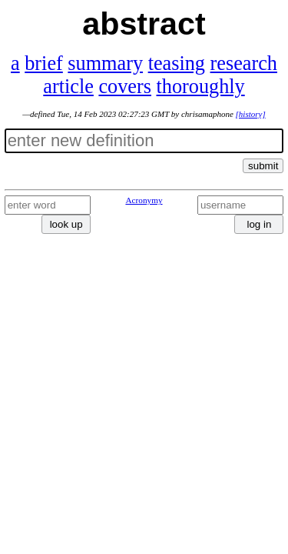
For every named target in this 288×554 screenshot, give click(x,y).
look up (66, 224)
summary (105, 63)
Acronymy (143, 200)
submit (263, 166)
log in (259, 224)
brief (44, 63)
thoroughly (201, 86)
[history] (251, 113)
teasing (176, 63)
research (243, 63)
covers (124, 86)
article (68, 86)
